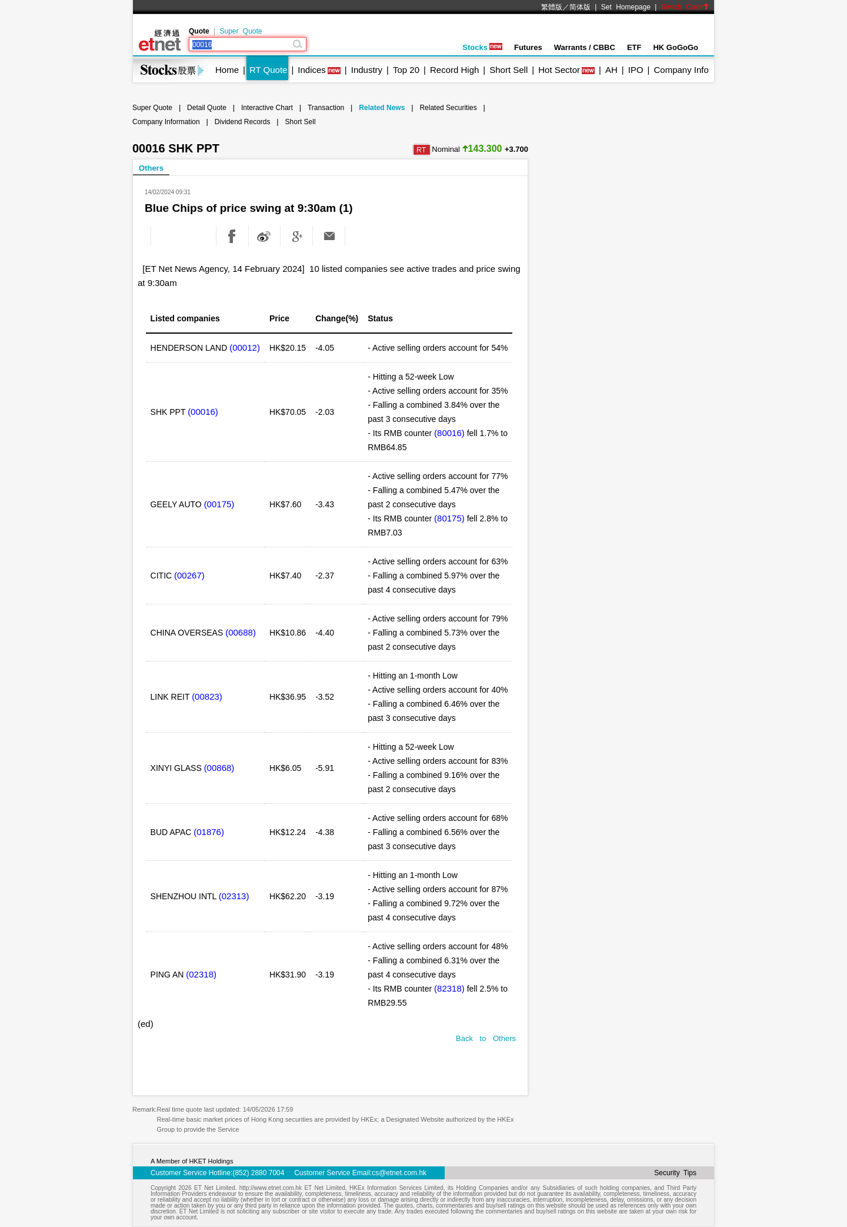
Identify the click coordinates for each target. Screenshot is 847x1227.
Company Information (166, 122)
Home (227, 70)
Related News (382, 108)
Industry (366, 70)
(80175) (449, 518)
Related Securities (447, 108)
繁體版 (551, 7)
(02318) (201, 974)
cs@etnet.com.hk (399, 1173)
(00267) (189, 575)
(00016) (203, 412)
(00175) (219, 504)
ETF (634, 47)
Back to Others (486, 1038)
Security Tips (675, 1173)
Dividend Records (243, 122)
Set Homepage (626, 7)
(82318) (449, 988)
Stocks (482, 47)
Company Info (680, 70)
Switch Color (685, 7)
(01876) (209, 832)
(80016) (449, 433)
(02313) (234, 896)
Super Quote (240, 31)
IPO (635, 70)
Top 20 (406, 70)
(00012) (244, 348)
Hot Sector (559, 70)
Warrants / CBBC (584, 47)
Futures (528, 47)
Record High (454, 70)
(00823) (207, 696)
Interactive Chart (267, 108)
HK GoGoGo (675, 47)
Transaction (326, 108)
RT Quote (268, 70)
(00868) (219, 768)
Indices (312, 70)
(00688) (240, 632)
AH (611, 70)
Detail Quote (206, 108)
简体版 (580, 7)
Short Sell (508, 70)
